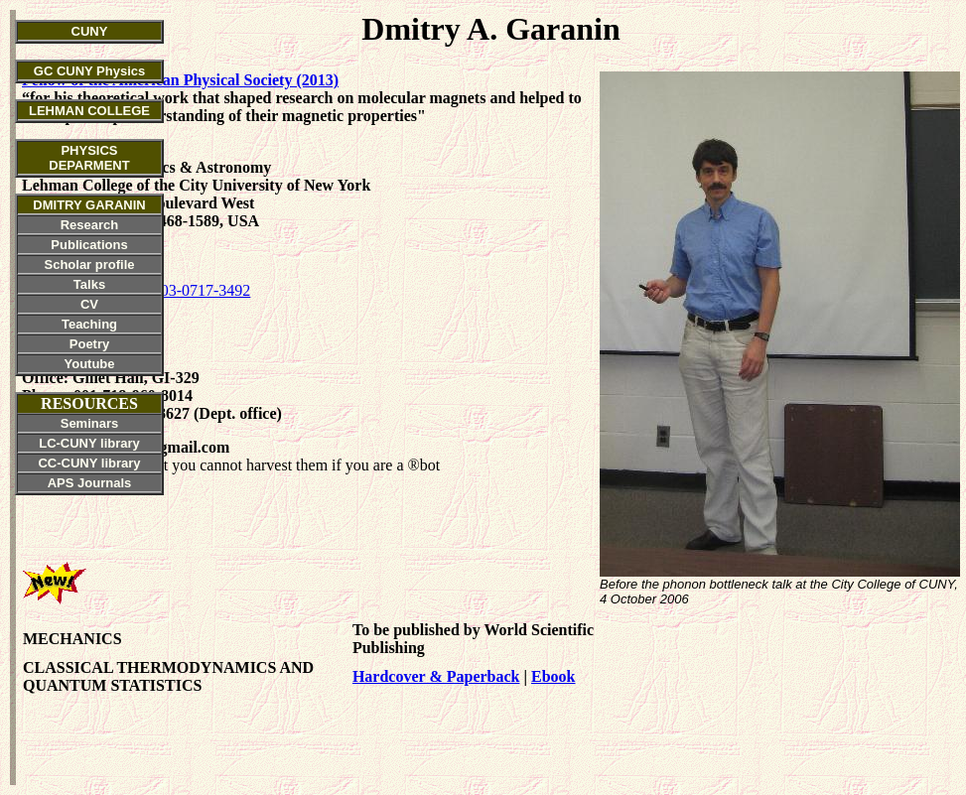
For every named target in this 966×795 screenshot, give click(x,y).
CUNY (89, 31)
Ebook (553, 676)
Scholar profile (89, 264)
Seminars (90, 423)
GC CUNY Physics (89, 71)
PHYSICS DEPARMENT (89, 158)
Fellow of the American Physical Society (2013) (180, 79)
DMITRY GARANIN (89, 205)
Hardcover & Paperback (436, 676)
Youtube (89, 363)
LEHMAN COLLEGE (89, 110)
